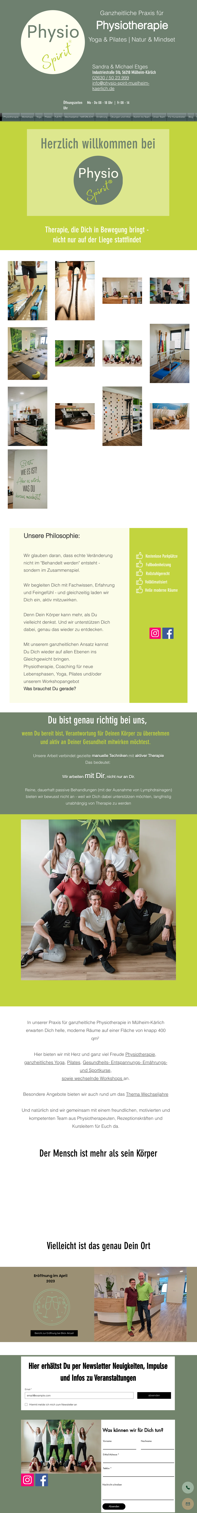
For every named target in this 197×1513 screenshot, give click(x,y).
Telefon (106, 1468)
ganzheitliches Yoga (44, 1062)
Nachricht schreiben (112, 1485)
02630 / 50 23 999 (110, 77)
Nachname (146, 1441)
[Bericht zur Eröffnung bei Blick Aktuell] (54, 1333)
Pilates (73, 1062)
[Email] (78, 1395)
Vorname (107, 1441)
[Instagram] (155, 633)
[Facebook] (168, 633)
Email (28, 1389)
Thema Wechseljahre (147, 1094)
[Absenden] (113, 1506)
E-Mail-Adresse (110, 1454)
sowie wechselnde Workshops (93, 1078)
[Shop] (188, 1488)
